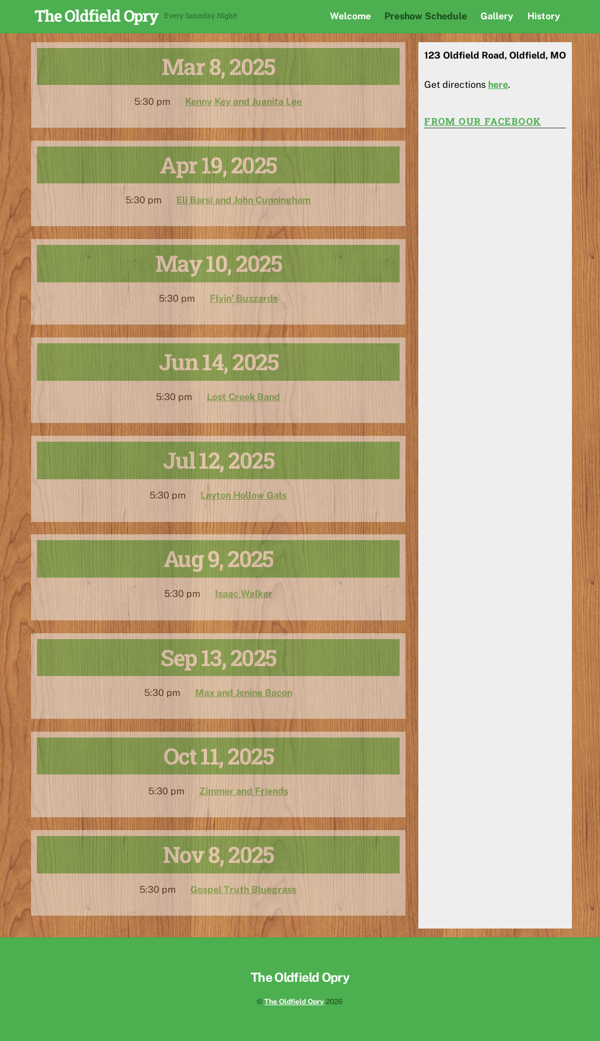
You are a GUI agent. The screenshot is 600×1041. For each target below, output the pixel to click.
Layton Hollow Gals (243, 495)
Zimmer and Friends (243, 791)
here (498, 84)
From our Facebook (482, 121)
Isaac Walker (243, 593)
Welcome (350, 16)
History (543, 16)
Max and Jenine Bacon (243, 692)
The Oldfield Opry (294, 1001)
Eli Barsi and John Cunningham (243, 200)
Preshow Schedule (425, 16)
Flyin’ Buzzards (244, 298)
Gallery (496, 16)
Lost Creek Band (243, 396)
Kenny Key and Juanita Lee (243, 101)
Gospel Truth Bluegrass (243, 889)
